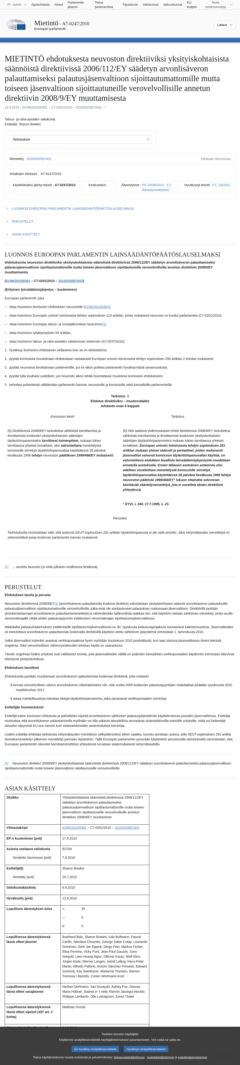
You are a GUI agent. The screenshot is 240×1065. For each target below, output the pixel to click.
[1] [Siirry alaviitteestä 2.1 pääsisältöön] (6, 763)
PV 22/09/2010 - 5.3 (156, 185)
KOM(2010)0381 (18, 281)
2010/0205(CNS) (38, 159)
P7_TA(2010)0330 (226, 185)
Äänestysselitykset (155, 190)
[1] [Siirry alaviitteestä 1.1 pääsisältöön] (6, 567)
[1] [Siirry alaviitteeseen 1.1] (104, 324)
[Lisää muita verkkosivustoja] (218, 4)
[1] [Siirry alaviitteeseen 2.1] (56, 603)
